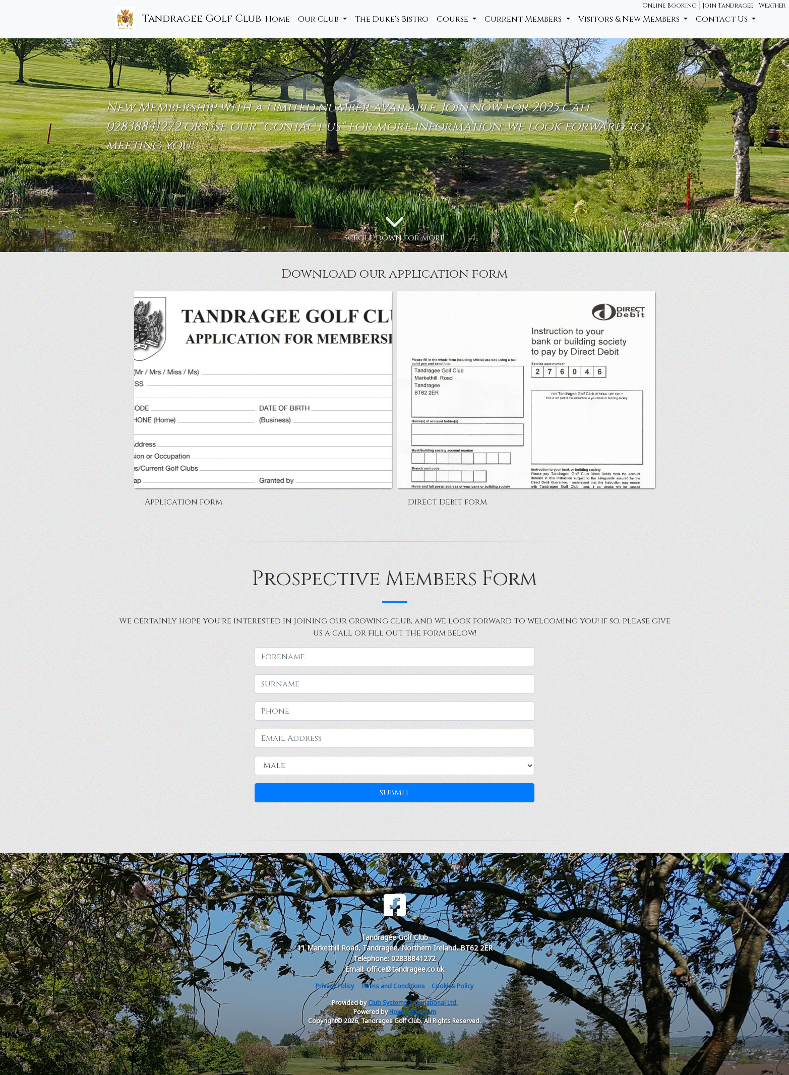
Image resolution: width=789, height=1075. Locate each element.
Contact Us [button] (723, 19)
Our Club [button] (319, 19)
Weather (772, 6)
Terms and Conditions (392, 986)
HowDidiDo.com (412, 1011)
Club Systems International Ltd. (413, 1002)
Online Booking (669, 6)
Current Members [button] (524, 19)
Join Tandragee (727, 6)
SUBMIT (394, 792)
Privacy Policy (335, 986)
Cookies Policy (452, 986)
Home (277, 19)
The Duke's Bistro (392, 19)
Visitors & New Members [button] (630, 19)
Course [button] (453, 19)
